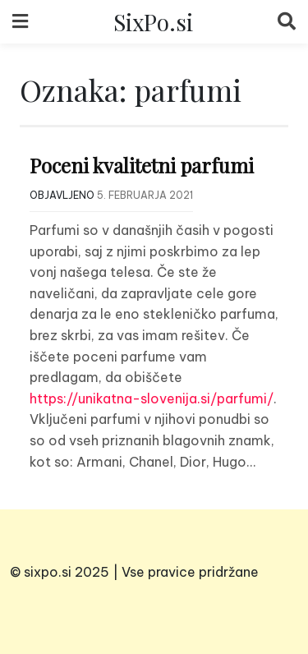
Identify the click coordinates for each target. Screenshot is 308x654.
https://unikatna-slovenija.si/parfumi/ (152, 398)
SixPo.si (153, 22)
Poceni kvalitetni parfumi (142, 165)
